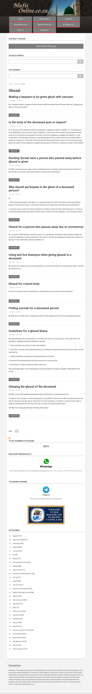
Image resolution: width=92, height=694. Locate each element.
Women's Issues (20, 600)
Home (21, 19)
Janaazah (16, 84)
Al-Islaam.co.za (68, 24)
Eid (15, 555)
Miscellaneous (20, 641)
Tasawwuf (18, 619)
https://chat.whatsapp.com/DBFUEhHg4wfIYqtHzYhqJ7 (66, 471)
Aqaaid (17, 536)
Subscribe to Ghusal (9, 438)
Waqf (16, 607)
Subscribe (68, 19)
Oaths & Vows (19, 611)
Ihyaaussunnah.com (44, 24)
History (17, 645)
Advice (17, 622)
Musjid (17, 558)
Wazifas (17, 626)
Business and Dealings (22, 588)
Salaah (17, 547)
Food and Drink (19, 634)
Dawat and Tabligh (20, 540)
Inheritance (18, 615)
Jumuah (17, 551)
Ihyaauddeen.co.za (20, 24)
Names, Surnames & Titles (23, 630)
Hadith (17, 581)
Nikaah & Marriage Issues (23, 592)
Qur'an (17, 577)
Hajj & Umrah (19, 570)
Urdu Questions (20, 649)
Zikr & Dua (18, 585)
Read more (15, 115)
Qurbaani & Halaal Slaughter (24, 573)
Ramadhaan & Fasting (22, 562)
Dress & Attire (19, 637)
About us (20, 30)
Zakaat (17, 566)
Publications (44, 30)
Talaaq (17, 596)
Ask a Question (44, 19)
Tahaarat (18, 543)
